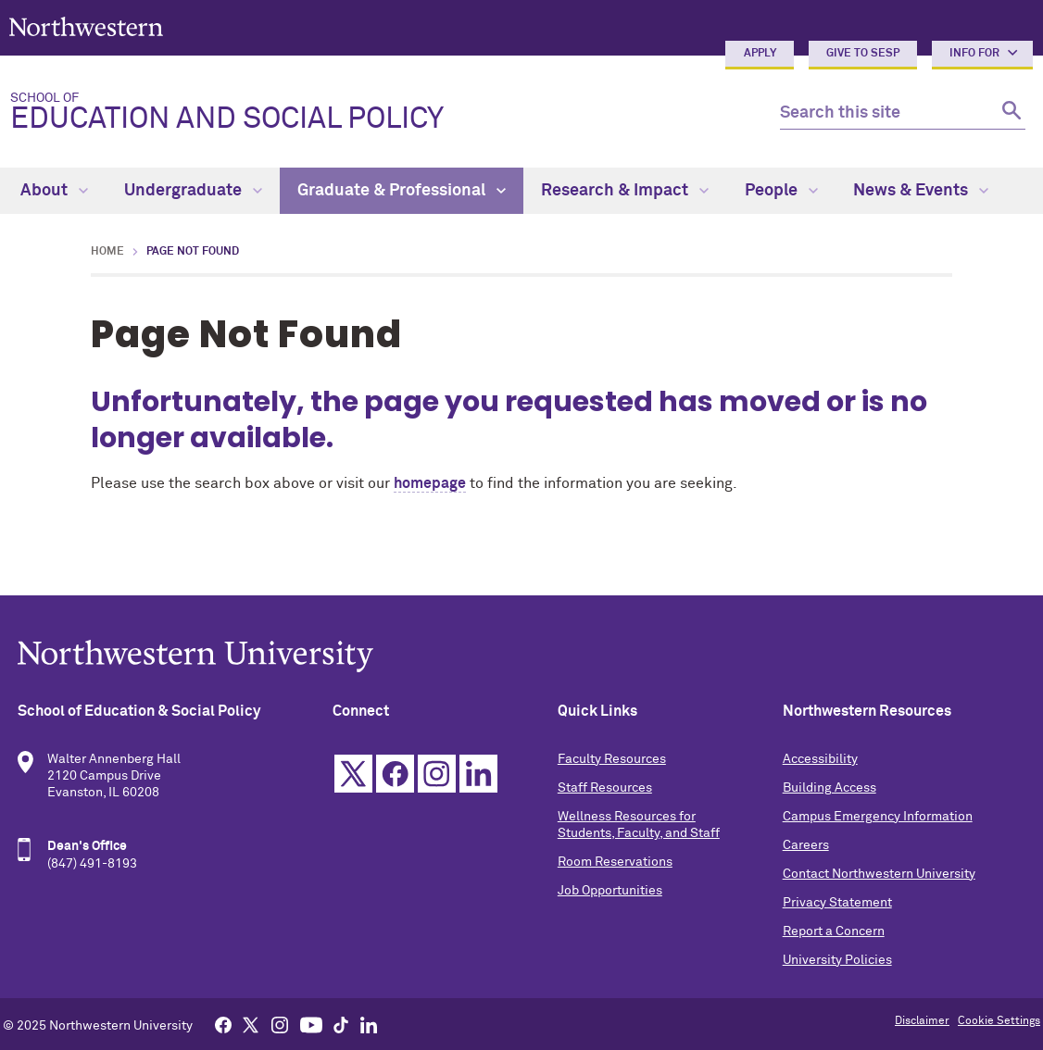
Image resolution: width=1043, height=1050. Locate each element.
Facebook (395, 774)
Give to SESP (862, 53)
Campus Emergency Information (878, 816)
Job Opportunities (610, 890)
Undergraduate (193, 190)
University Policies (837, 960)
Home (107, 251)
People (781, 190)
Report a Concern (834, 931)
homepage (430, 483)
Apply (760, 53)
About (54, 190)
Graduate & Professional (401, 190)
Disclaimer (922, 1021)
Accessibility (820, 759)
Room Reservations (615, 862)
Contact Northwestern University (879, 874)
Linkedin (478, 774)
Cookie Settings (999, 1021)
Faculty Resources (612, 759)
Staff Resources (605, 787)
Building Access (829, 787)
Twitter (353, 774)
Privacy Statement (837, 902)
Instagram (437, 774)
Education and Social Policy (380, 113)
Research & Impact (625, 190)
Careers (806, 845)
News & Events (920, 190)
